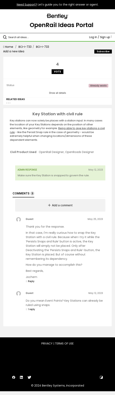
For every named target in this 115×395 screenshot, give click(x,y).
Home (8, 47)
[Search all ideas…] (31, 37)
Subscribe (103, 51)
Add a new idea (13, 51)
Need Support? (27, 5)
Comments (23, 193)
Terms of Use (64, 343)
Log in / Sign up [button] (100, 37)
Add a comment (60, 205)
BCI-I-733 (25, 47)
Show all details (57, 92)
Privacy (47, 343)
